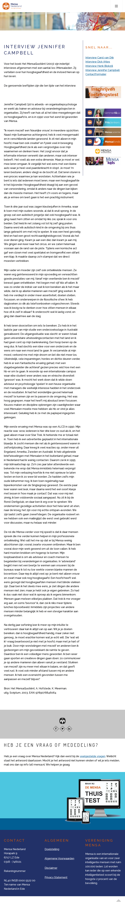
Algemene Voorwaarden (59, 858)
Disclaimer (51, 867)
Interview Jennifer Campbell (102, 70)
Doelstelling (52, 849)
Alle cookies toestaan (87, 4)
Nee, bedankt (82, 12)
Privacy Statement (56, 877)
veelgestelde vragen (92, 756)
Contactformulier (95, 74)
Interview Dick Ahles (97, 61)
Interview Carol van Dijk (99, 57)
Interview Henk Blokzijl (99, 65)
